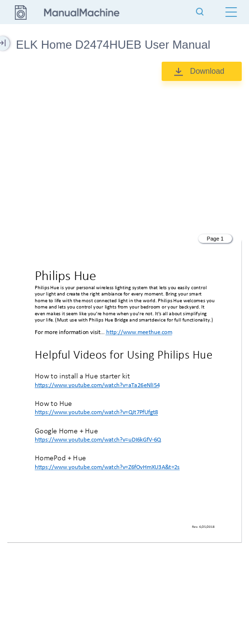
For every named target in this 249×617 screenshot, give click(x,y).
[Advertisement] (124, 155)
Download (207, 71)
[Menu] (231, 12)
